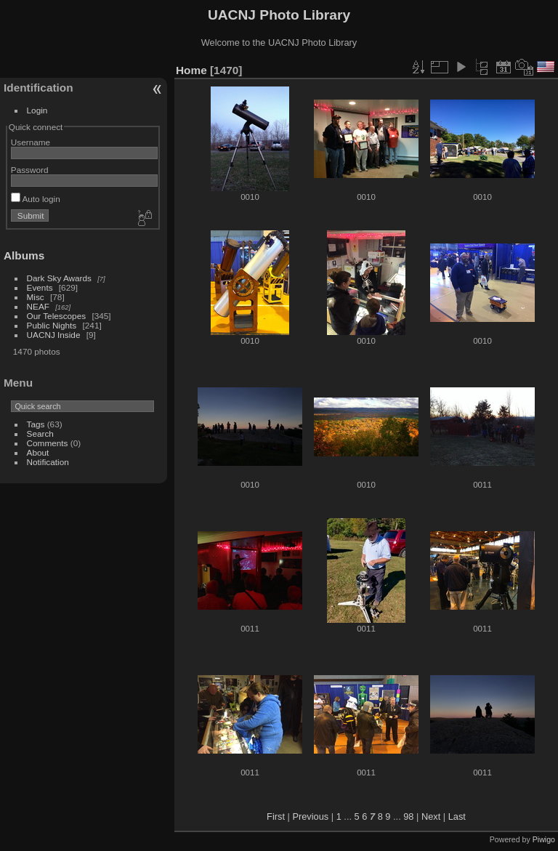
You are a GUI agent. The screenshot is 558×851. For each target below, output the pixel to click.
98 (408, 816)
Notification (48, 462)
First (276, 816)
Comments (47, 443)
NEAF (38, 306)
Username (30, 142)
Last (457, 816)
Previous (310, 816)
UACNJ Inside (54, 334)
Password (30, 169)
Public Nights (52, 325)
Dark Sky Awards (59, 278)
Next (430, 816)
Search (40, 433)
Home (191, 70)
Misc (35, 297)
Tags (36, 424)
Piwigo (544, 839)
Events (40, 287)
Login (37, 110)
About (38, 452)
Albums (24, 255)
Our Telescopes (56, 315)
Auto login (35, 198)
